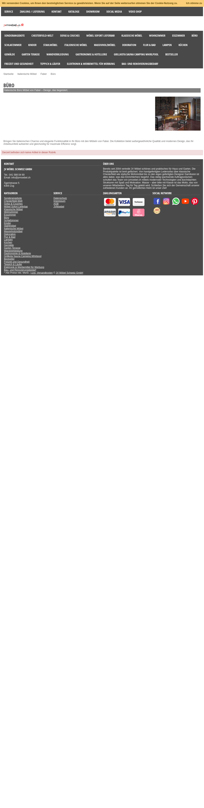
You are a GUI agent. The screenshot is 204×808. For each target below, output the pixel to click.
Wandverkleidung (13, 250)
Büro (6, 217)
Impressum (59, 201)
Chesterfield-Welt (13, 201)
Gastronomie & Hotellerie (17, 253)
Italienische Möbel (13, 228)
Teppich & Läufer (13, 264)
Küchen (8, 242)
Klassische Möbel (13, 209)
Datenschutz (60, 198)
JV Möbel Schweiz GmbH (69, 272)
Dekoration (10, 234)
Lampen (8, 239)
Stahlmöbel (10, 225)
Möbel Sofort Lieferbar (16, 206)
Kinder (7, 223)
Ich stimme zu (194, 3)
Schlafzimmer (11, 220)
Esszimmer (10, 214)
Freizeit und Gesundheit (16, 261)
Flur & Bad (9, 237)
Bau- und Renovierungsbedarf (20, 270)
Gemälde (9, 245)
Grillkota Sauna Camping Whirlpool (22, 256)
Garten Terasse (12, 248)
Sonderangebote (13, 198)
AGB (56, 203)
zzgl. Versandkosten (42, 272)
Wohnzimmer (11, 212)
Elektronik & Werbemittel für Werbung (24, 267)
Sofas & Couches (13, 203)
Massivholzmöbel (13, 231)
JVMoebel (59, 206)
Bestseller (9, 259)
